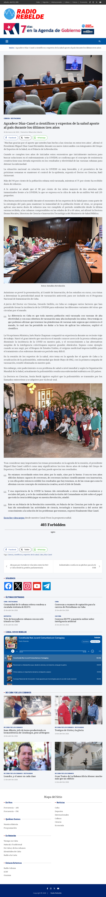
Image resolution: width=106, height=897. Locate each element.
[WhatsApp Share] (40, 137)
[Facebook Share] (11, 137)
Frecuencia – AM (11, 808)
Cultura (67, 2)
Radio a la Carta (10, 855)
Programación (10, 828)
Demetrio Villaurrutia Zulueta (31, 132)
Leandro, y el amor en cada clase (20, 776)
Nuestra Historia (11, 824)
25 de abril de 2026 (11, 610)
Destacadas (16, 118)
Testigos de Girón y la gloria (69, 730)
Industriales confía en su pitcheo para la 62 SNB (77, 566)
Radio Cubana (10, 868)
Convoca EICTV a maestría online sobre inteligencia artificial (74, 620)
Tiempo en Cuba (11, 841)
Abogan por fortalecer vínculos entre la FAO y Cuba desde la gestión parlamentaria (29, 566)
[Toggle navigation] (7, 41)
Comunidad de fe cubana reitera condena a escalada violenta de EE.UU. (25, 605)
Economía (83, 2)
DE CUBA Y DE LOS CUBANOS (18, 692)
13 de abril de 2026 (11, 779)
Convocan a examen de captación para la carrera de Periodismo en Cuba (75, 605)
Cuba (38, 2)
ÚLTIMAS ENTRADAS (15, 597)
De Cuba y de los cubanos (13, 727)
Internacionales (56, 2)
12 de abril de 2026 (62, 782)
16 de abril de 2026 (62, 733)
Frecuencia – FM (11, 811)
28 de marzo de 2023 (11, 132)
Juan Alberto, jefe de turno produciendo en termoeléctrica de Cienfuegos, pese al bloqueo (26, 731)
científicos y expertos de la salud (26, 554)
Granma (7, 875)
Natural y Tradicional (13, 844)
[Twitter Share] (25, 137)
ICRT (6, 872)
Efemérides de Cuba (12, 851)
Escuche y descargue (14, 518)
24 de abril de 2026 (11, 736)
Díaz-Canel (48, 554)
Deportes (46, 2)
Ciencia (74, 2)
